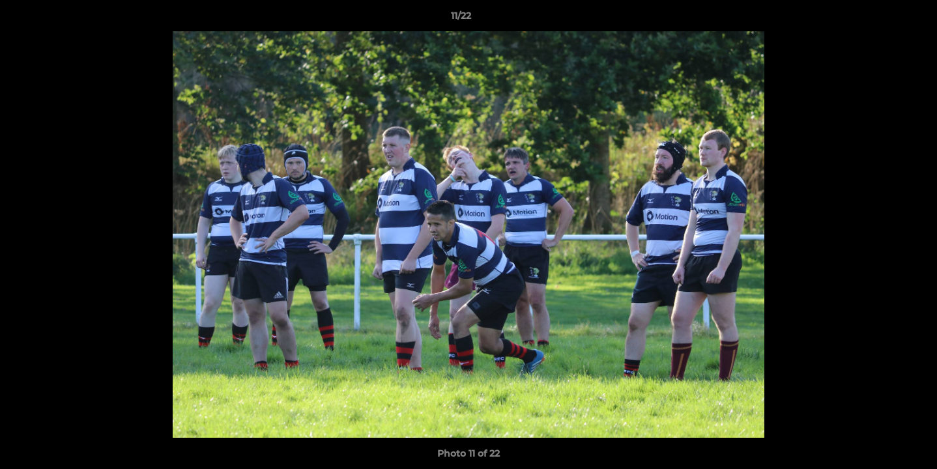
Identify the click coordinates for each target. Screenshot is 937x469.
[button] (882, 19)
